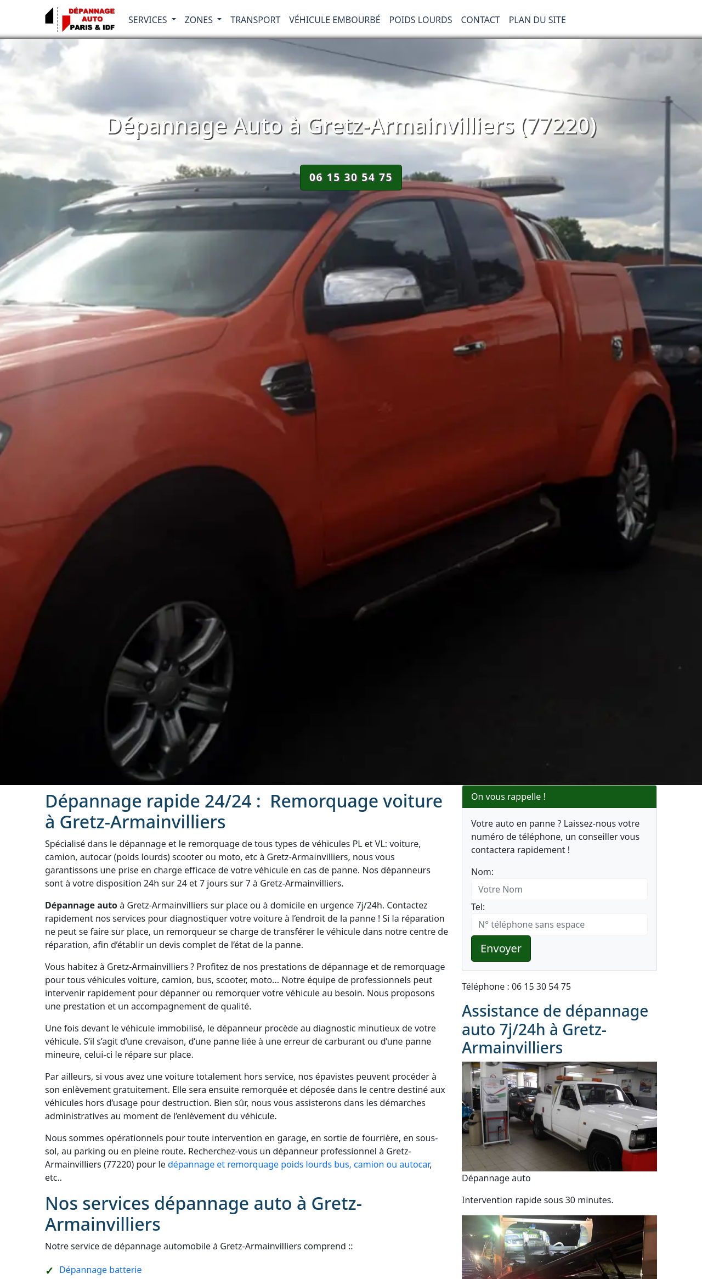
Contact (480, 20)
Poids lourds (420, 20)
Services (148, 20)
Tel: (478, 907)
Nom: (482, 872)
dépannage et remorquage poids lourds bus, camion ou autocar (298, 1164)
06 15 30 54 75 (351, 177)
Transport (255, 20)
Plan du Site (537, 20)
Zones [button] (200, 20)
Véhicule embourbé (334, 20)
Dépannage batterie (100, 1270)
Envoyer (501, 948)
